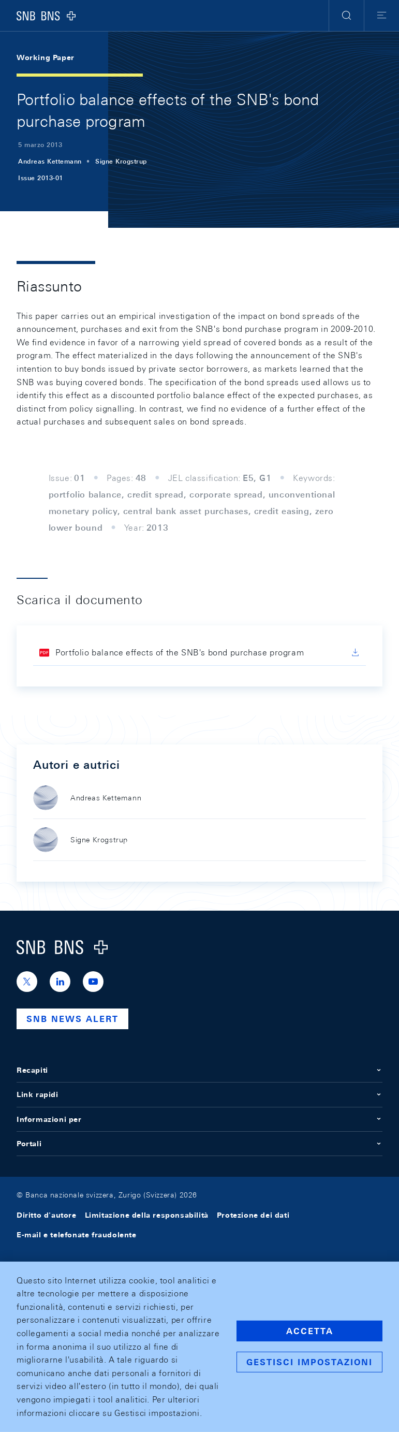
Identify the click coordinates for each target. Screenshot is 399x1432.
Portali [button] (199, 1143)
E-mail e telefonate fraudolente (77, 1234)
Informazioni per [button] (199, 1119)
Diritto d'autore (47, 1215)
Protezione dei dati (253, 1215)
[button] (346, 15)
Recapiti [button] (199, 1070)
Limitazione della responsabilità (147, 1215)
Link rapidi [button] (199, 1094)
